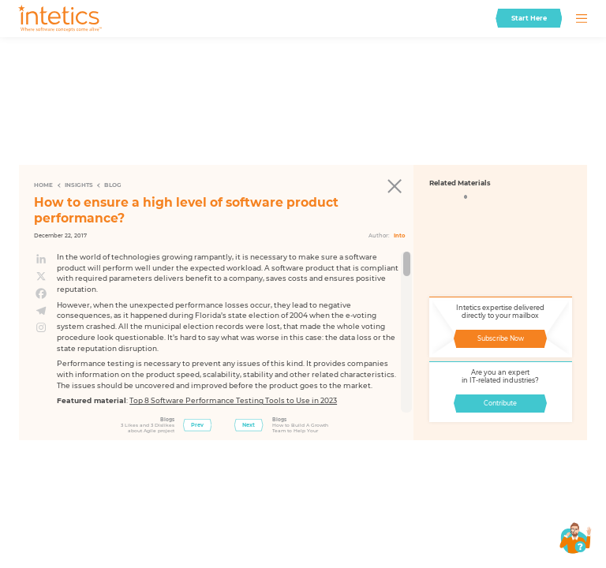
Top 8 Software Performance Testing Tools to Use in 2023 (233, 400)
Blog (113, 185)
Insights (79, 185)
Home (43, 185)
